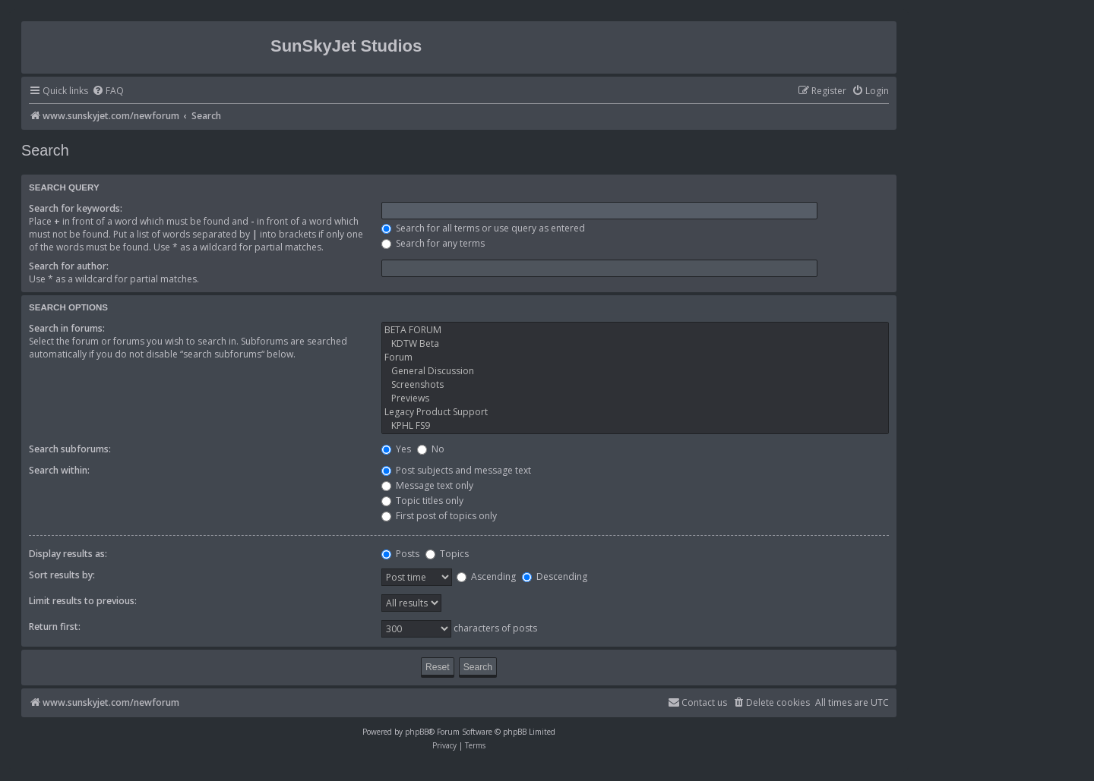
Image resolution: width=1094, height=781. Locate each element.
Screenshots (635, 385)
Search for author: (69, 266)
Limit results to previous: (83, 600)
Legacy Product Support (635, 412)
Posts (400, 553)
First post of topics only (439, 515)
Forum (635, 357)
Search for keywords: (75, 208)
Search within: (59, 470)
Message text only (427, 485)
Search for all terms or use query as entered (483, 228)
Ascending (486, 576)
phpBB (416, 731)
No (430, 448)
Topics (447, 553)
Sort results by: (62, 574)
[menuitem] (108, 91)
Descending (554, 576)
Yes (396, 448)
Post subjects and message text (456, 470)
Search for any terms (433, 243)
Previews (635, 398)
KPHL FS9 (635, 426)
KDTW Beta (635, 344)
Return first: (55, 626)
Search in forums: (67, 328)
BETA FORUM (635, 330)
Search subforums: (70, 448)
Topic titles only (422, 500)
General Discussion (635, 371)
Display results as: (68, 553)
